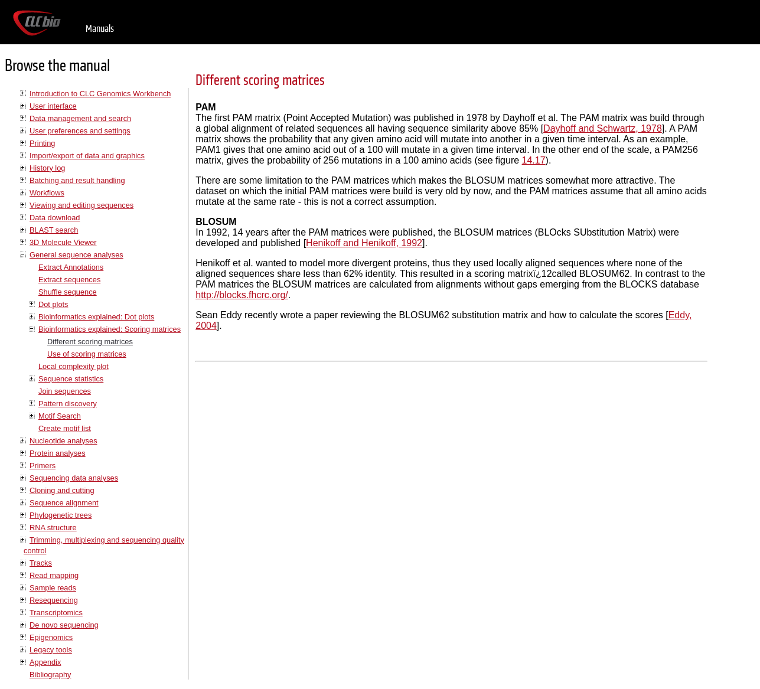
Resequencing (54, 600)
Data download (55, 217)
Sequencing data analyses (74, 478)
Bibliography (50, 674)
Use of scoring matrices (86, 354)
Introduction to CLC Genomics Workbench (100, 93)
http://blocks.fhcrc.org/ (241, 295)
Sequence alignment (64, 502)
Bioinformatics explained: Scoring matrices (109, 329)
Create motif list (64, 428)
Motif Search (59, 416)
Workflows (47, 192)
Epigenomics (51, 637)
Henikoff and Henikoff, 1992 (364, 243)
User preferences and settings (80, 130)
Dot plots (53, 304)
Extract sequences (69, 279)
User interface (53, 106)
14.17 (534, 160)
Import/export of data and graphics (87, 155)
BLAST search (54, 230)
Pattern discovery (67, 403)
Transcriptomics (56, 612)
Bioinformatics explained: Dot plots (96, 316)
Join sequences (64, 391)
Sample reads (53, 587)
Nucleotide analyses (63, 440)
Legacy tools (51, 649)
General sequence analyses (76, 254)
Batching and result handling (77, 180)
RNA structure (53, 527)
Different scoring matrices (90, 341)
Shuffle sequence (67, 292)
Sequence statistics (70, 378)
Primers (43, 465)
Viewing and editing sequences (81, 205)
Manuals (100, 28)
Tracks (41, 563)
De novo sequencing (64, 625)
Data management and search (80, 118)
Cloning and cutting (62, 490)
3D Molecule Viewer (63, 242)
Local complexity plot (73, 366)
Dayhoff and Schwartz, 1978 (602, 128)
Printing (42, 143)
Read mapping (54, 575)
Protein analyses (58, 453)
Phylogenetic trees (61, 515)
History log (47, 168)
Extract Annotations (70, 267)
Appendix (45, 662)
